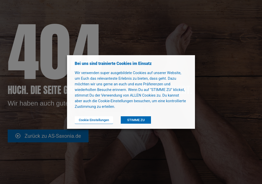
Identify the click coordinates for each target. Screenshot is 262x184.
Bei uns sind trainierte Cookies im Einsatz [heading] (113, 63)
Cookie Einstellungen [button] (94, 120)
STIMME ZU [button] (136, 120)
